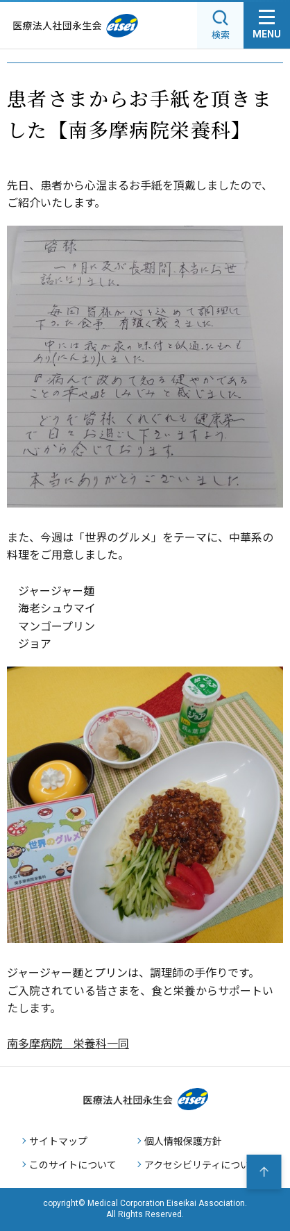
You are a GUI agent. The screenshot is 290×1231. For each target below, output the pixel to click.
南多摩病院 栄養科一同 (68, 1043)
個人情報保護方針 (183, 1141)
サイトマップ (58, 1141)
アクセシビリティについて (201, 1164)
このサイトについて (73, 1164)
